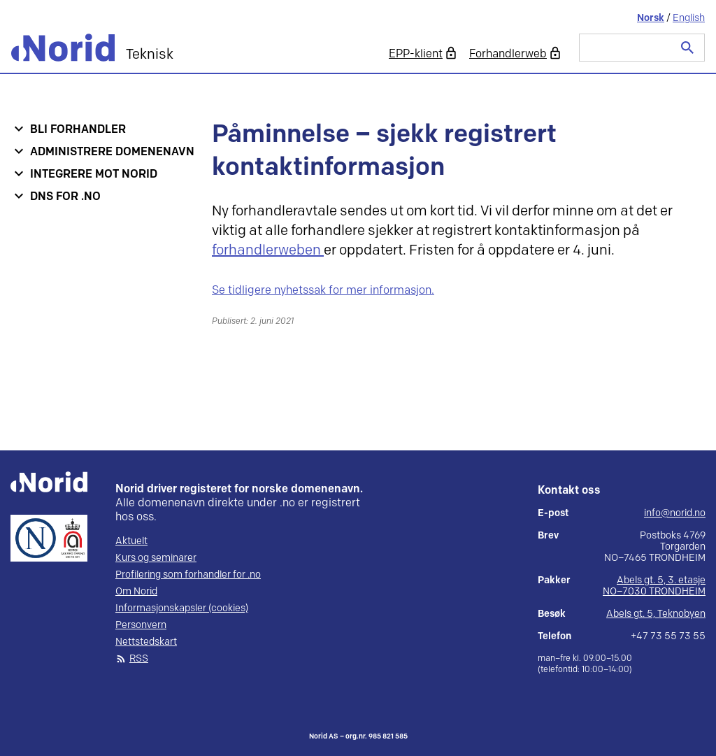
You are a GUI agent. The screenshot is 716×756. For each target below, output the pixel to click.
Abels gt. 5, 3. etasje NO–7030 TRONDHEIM (654, 585)
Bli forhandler (78, 129)
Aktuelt (131, 541)
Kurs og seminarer (155, 558)
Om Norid (136, 591)
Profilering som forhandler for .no (188, 574)
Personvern (140, 625)
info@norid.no (675, 513)
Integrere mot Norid (93, 174)
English (689, 18)
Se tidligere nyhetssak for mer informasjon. (323, 290)
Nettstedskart (146, 642)
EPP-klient (416, 54)
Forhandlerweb (508, 54)
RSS (138, 658)
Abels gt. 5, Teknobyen (656, 614)
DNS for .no (65, 197)
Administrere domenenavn (112, 152)
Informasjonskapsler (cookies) (181, 608)
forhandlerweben (268, 250)
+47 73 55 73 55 (668, 636)
